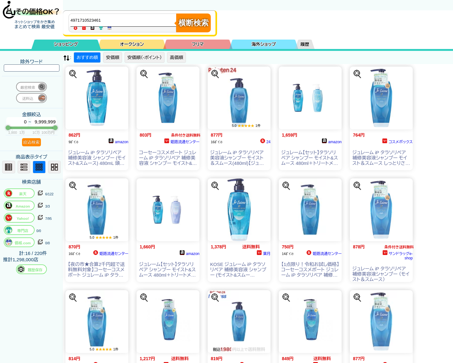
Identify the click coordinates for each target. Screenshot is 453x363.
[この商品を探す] (73, 74)
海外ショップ (263, 44)
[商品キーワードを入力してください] (124, 20)
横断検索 (193, 23)
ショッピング (66, 44)
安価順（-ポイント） (144, 57)
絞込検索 (31, 142)
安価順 (112, 57)
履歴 (304, 44)
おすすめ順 (87, 57)
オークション (132, 44)
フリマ (198, 44)
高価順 (176, 57)
